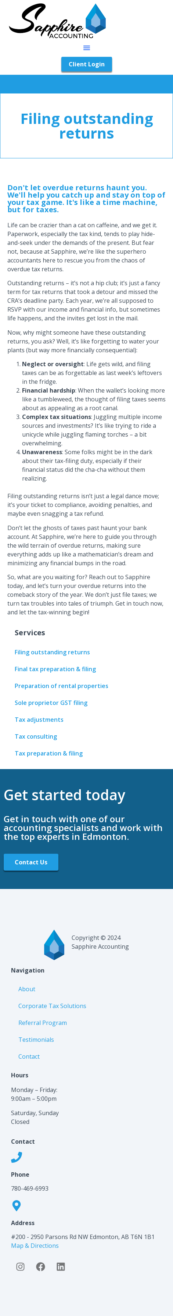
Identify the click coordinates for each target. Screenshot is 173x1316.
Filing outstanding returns (52, 652)
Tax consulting (36, 736)
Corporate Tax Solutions (52, 1006)
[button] (86, 47)
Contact (29, 1056)
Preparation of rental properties (61, 686)
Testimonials (36, 1040)
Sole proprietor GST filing (51, 703)
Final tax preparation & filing (55, 669)
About (26, 989)
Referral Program (42, 1023)
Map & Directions (35, 1246)
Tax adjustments (39, 720)
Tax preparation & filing (49, 753)
